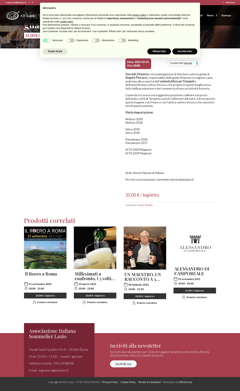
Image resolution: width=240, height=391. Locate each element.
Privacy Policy (110, 382)
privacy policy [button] (139, 15)
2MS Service (185, 382)
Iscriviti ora (123, 364)
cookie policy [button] (66, 21)
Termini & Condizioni (149, 382)
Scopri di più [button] (55, 51)
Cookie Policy (128, 382)
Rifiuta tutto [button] (159, 51)
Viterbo (149, 205)
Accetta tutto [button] (185, 51)
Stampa (226, 15)
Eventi (140, 205)
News (210, 15)
